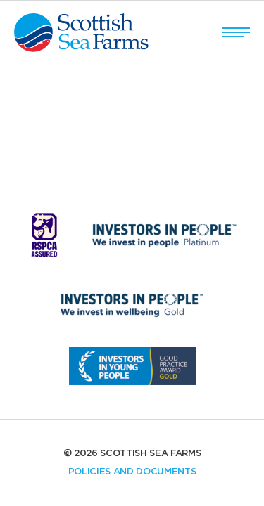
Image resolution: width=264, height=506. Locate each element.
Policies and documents (132, 471)
